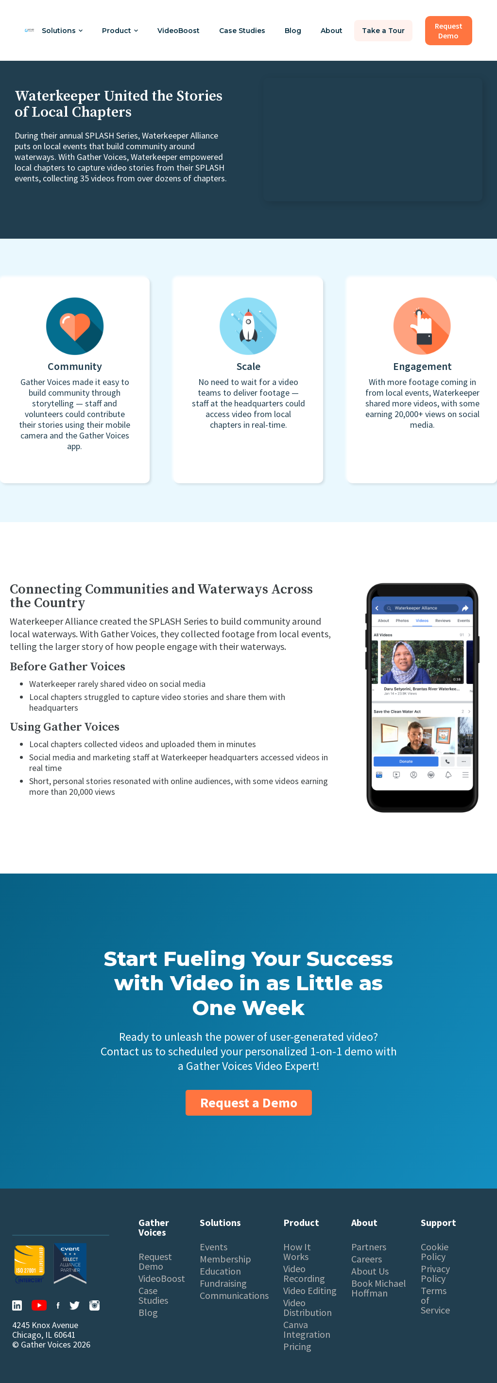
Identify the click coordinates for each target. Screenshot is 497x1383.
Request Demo (155, 1261)
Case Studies (242, 30)
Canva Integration (306, 1329)
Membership (225, 1259)
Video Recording (304, 1273)
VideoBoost (178, 30)
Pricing (297, 1346)
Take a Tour (383, 30)
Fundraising (223, 1283)
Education (220, 1271)
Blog (293, 30)
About (332, 30)
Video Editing (310, 1290)
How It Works (297, 1251)
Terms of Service (435, 1300)
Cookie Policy (434, 1251)
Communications (234, 1295)
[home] (29, 30)
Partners (368, 1247)
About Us (370, 1271)
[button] (62, 30)
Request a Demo (248, 1102)
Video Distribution (307, 1307)
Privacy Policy (435, 1273)
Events (213, 1247)
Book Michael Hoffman (378, 1288)
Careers (366, 1259)
